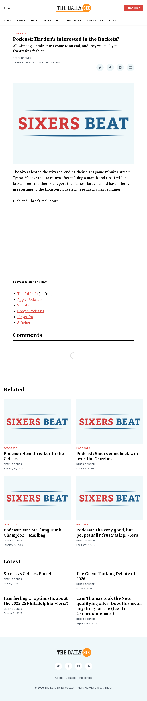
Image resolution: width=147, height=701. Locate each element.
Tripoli (108, 687)
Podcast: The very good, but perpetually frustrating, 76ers (107, 532)
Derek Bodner (22, 58)
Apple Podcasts (29, 299)
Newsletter (95, 20)
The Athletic (27, 294)
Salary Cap (51, 20)
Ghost (98, 687)
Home (7, 20)
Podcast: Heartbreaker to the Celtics (34, 456)
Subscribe (133, 7)
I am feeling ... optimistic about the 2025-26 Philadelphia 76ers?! (36, 601)
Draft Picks (73, 20)
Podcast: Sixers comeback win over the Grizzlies (107, 456)
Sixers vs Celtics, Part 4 (27, 574)
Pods (112, 20)
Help (34, 20)
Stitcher (24, 323)
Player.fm (25, 317)
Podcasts (20, 33)
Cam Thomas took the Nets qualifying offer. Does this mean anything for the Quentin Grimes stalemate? (109, 606)
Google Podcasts (30, 311)
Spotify (23, 305)
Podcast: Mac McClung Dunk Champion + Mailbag (32, 532)
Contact (71, 677)
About (21, 20)
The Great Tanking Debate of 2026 (105, 576)
